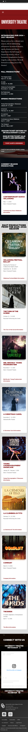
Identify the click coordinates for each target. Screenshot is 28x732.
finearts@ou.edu (4, 729)
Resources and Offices (13, 725)
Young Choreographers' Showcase (12, 465)
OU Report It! (22, 725)
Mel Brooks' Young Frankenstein (12, 364)
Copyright (4, 725)
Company (7, 563)
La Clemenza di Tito (12, 513)
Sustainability (12, 719)
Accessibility (4, 719)
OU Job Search (5, 722)
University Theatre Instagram (14, 647)
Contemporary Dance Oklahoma (14, 198)
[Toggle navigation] (3, 12)
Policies (12, 722)
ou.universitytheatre (6, 686)
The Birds (7, 611)
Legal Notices (19, 722)
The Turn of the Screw (10, 312)
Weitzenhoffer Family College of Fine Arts (14, 704)
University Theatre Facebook (14, 692)
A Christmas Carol (12, 414)
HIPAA (18, 719)
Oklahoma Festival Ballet (12, 261)
